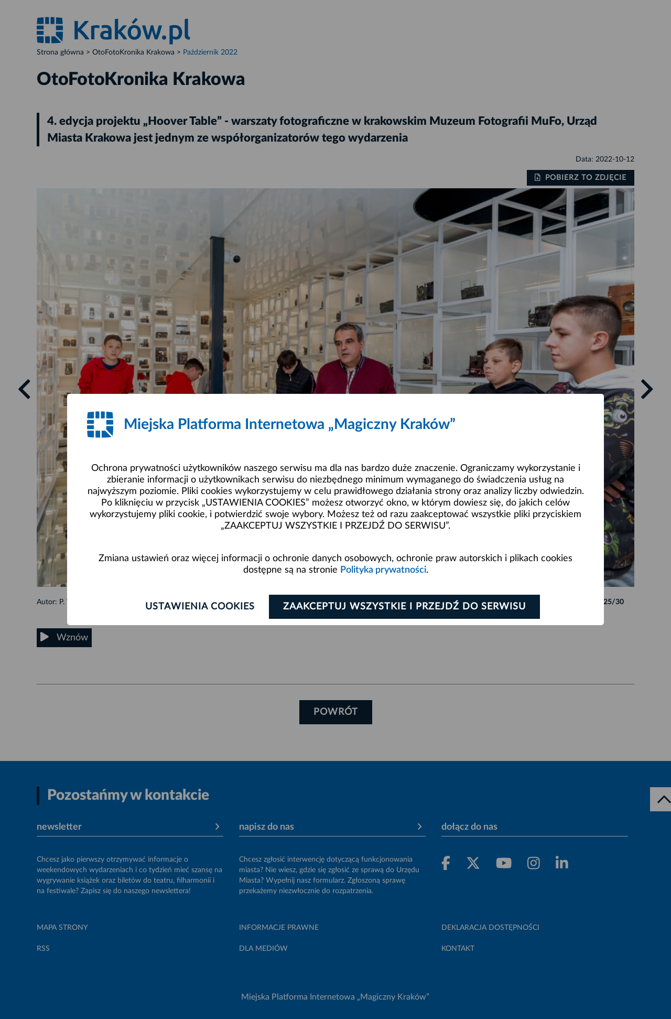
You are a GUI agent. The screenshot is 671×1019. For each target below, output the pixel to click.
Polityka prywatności (383, 570)
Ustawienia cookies (200, 607)
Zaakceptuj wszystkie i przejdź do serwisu (404, 607)
